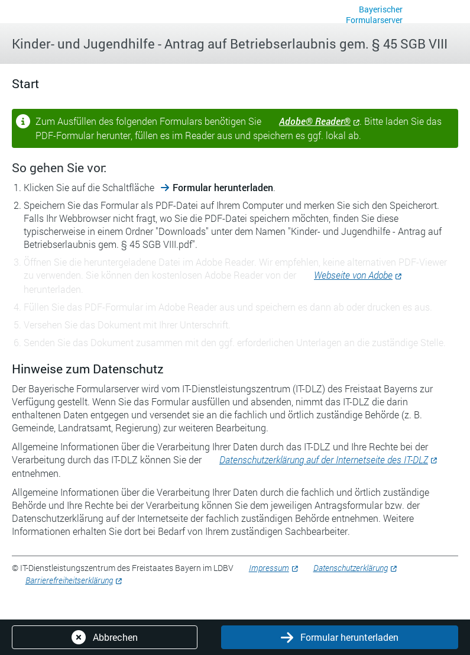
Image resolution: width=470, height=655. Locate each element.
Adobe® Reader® (315, 121)
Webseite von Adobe (353, 275)
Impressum (269, 567)
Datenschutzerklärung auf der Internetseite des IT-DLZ (323, 459)
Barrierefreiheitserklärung (69, 580)
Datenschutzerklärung (350, 567)
